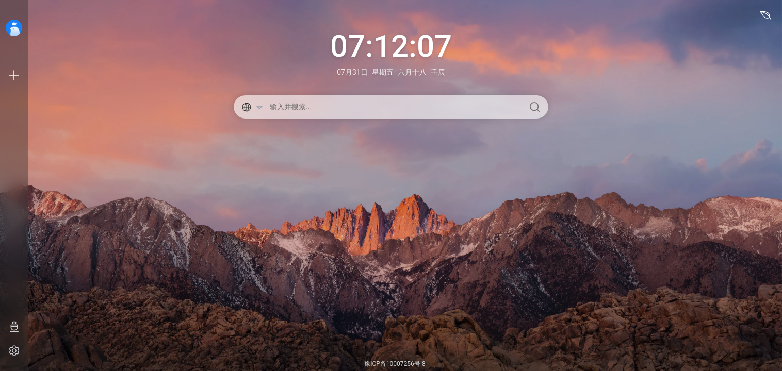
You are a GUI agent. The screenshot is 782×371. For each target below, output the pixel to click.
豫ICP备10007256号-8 (395, 363)
